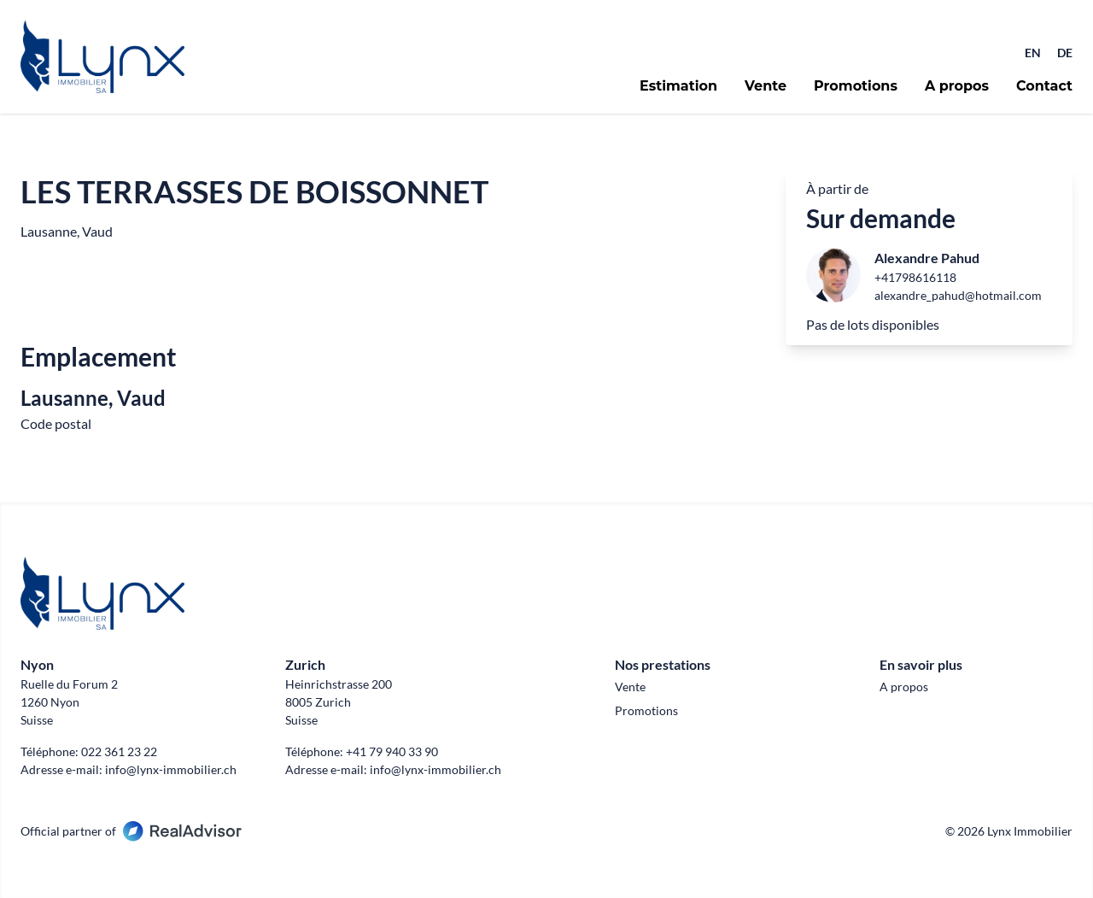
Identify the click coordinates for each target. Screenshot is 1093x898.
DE (1065, 52)
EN (1034, 52)
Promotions (855, 86)
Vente (765, 86)
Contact (1044, 86)
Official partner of (131, 831)
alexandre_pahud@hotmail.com (958, 295)
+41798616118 (915, 277)
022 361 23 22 (119, 751)
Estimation (678, 86)
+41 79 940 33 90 (392, 751)
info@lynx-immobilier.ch (171, 769)
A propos (957, 86)
